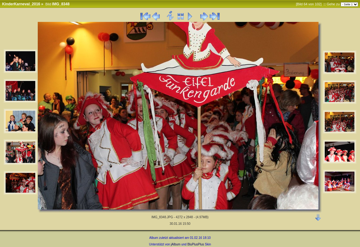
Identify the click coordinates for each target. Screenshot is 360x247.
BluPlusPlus (195, 244)
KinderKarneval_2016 (21, 4)
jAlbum (176, 244)
